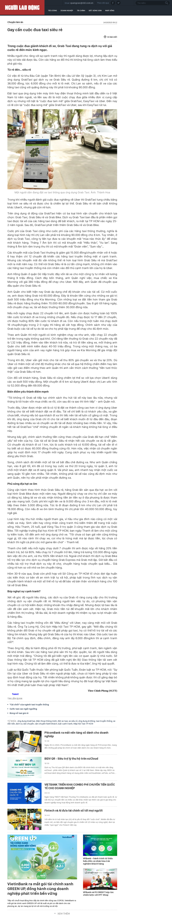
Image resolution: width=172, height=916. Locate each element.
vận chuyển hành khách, (46, 723)
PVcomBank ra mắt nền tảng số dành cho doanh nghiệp (76, 734)
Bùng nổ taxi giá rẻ (19, 713)
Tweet (15, 694)
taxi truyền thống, (104, 721)
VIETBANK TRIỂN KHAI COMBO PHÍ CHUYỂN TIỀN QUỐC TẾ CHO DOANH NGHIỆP (79, 786)
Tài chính (81, 10)
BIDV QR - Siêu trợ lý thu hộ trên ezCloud (71, 758)
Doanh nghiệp (67, 10)
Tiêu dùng (52, 10)
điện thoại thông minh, (47, 721)
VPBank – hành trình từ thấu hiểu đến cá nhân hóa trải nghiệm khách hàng (98, 861)
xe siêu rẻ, (73, 721)
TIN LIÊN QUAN (14, 698)
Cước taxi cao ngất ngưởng (23, 709)
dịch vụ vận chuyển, (25, 723)
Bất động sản (95, 10)
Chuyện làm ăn (15, 22)
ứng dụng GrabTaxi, (26, 721)
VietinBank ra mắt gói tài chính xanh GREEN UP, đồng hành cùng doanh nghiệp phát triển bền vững (40, 889)
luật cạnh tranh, (65, 723)
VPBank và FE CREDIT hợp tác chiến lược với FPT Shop (98, 893)
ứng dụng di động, (87, 721)
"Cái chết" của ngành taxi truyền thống (29, 704)
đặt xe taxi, (63, 721)
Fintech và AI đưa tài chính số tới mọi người (73, 810)
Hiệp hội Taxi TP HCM (83, 723)
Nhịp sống (109, 10)
